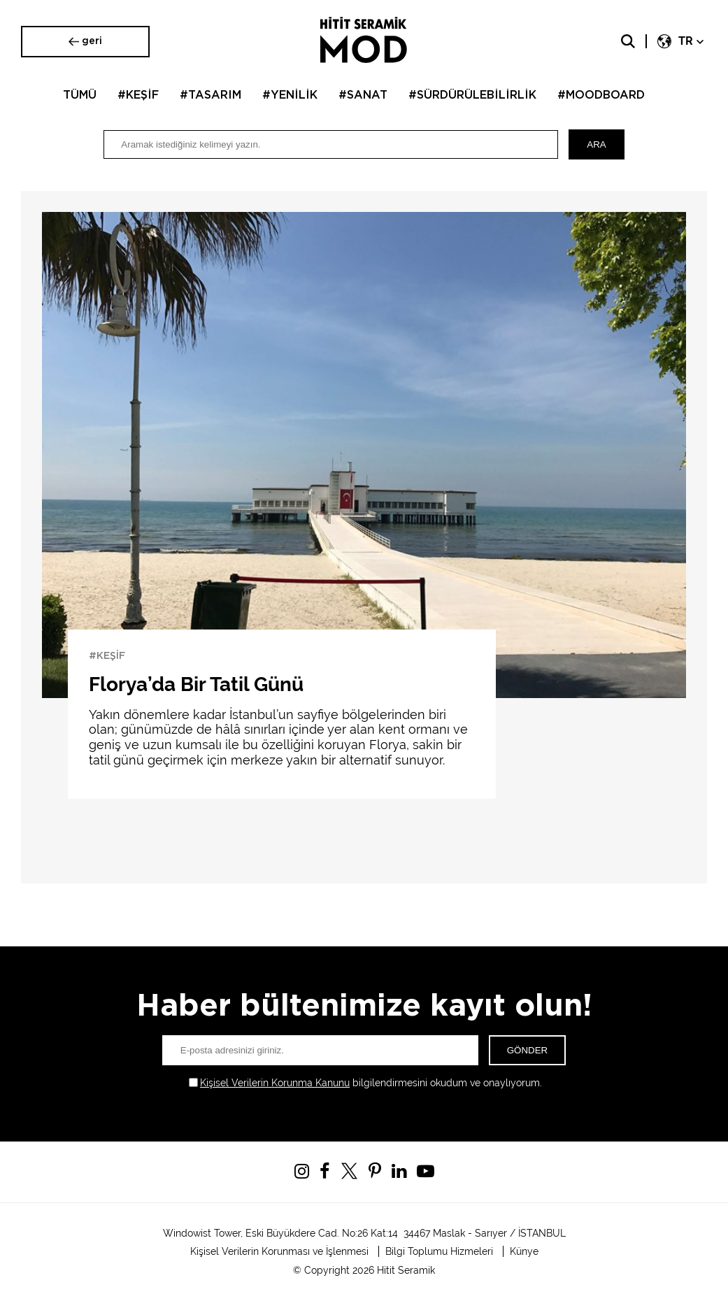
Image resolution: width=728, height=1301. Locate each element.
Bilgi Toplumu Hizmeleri (439, 1251)
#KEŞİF (138, 95)
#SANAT (362, 95)
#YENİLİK (289, 95)
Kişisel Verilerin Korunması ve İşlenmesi (279, 1251)
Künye (524, 1251)
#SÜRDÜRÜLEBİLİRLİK (472, 95)
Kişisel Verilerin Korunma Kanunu (275, 1082)
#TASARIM (210, 95)
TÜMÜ (80, 95)
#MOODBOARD (601, 95)
